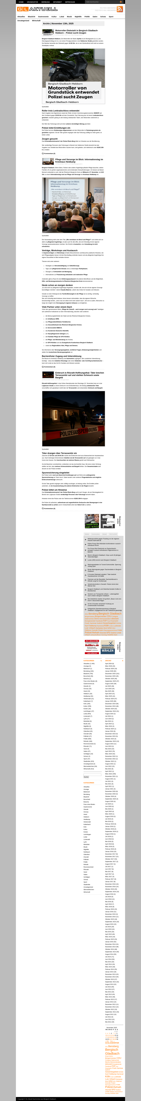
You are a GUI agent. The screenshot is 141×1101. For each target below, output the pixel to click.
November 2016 (110, 886)
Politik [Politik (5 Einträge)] (119, 630)
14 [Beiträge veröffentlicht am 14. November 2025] (113, 1035)
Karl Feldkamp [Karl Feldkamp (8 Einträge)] (91, 626)
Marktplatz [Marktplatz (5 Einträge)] (99, 628)
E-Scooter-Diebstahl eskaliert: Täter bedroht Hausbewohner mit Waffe (102, 575)
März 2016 (108, 906)
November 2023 (110, 736)
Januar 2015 (109, 942)
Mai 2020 (108, 809)
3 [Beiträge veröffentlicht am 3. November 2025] (105, 1033)
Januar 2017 (109, 881)
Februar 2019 (109, 824)
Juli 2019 (108, 819)
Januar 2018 (109, 851)
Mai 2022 (108, 769)
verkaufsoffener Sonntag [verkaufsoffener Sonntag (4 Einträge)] (98, 635)
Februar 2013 (109, 999)
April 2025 (108, 693)
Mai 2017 (108, 871)
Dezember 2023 (110, 734)
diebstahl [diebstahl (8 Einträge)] (115, 619)
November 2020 (110, 794)
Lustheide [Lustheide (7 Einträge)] (117, 626)
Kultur (54, 17)
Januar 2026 (109, 671)
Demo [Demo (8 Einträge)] (96, 619)
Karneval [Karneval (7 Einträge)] (100, 626)
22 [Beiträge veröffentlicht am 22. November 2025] (115, 1037)
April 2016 (108, 904)
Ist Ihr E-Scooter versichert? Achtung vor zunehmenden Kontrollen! (101, 604)
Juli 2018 (108, 836)
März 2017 (108, 876)
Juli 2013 (108, 987)
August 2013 (109, 984)
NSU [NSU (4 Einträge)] (113, 628)
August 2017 (109, 864)
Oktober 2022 (109, 761)
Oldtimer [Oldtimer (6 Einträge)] (88, 630)
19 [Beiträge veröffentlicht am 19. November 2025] (110, 1037)
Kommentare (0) (49, 153)
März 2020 (108, 814)
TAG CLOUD (113, 534)
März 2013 (108, 997)
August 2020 (109, 801)
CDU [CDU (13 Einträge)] (109, 616)
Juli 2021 (108, 781)
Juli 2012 (108, 1017)
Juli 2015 (108, 927)
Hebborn (86, 693)
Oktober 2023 (109, 739)
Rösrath (86, 746)
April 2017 (108, 874)
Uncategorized (23, 21)
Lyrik (85, 719)
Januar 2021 (109, 789)
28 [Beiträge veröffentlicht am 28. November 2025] (113, 1039)
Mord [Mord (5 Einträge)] (105, 628)
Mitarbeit (57, 2)
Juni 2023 (108, 746)
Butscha (86, 678)
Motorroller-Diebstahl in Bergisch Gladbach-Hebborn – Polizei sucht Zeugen (76, 31)
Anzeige (86, 666)
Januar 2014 (109, 972)
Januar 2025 (109, 701)
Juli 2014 (108, 957)
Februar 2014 (109, 969)
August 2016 (109, 894)
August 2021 (109, 779)
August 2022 (109, 764)
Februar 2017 (109, 879)
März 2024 (108, 726)
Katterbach (87, 701)
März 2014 (108, 967)
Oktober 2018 (109, 829)
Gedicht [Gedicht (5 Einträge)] (99, 623)
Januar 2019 (109, 826)
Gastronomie (43, 17)
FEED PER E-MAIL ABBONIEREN (105, 10)
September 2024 (110, 711)
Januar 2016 (109, 911)
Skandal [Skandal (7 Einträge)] (103, 633)
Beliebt (87, 534)
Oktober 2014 (109, 949)
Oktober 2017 (109, 859)
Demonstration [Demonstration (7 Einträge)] (105, 619)
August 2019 (109, 816)
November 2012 (110, 1007)
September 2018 (110, 831)
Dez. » (112, 1041)
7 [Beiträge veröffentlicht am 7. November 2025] (113, 1033)
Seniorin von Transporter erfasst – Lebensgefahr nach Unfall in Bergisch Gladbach (103, 595)
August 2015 (109, 924)
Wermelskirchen (89, 766)
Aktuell (104, 534)
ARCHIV (108, 661)
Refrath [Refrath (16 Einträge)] (95, 632)
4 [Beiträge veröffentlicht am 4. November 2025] (107, 1033)
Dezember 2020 (110, 791)
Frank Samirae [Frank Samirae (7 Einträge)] (90, 623)
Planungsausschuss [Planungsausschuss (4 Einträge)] (110, 630)
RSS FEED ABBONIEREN (108, 8)
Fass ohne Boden (89, 681)
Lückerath (87, 716)
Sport (111, 17)
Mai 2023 (108, 749)
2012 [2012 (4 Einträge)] (86, 614)
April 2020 (108, 811)
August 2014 (109, 954)
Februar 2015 (109, 939)
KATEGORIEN (89, 661)
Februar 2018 (109, 849)
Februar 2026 (109, 668)
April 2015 (108, 934)
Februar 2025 (109, 698)
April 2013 (108, 994)
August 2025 (109, 683)
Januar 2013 (109, 1002)
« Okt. (107, 1041)
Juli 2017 (108, 866)
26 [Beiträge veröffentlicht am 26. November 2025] (110, 1039)
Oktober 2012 (109, 1009)
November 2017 (110, 856)
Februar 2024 (109, 729)
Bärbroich (87, 668)
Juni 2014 (108, 959)
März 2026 (108, 666)
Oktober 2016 (109, 889)
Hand (85, 691)
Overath (86, 734)
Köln (85, 703)
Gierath (86, 686)
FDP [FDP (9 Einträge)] (105, 621)
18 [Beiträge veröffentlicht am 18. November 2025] (108, 1037)
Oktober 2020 (109, 796)
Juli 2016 (108, 896)
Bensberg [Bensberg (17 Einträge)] (93, 613)
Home (21, 2)
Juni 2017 (108, 869)
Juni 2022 (108, 766)
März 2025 (108, 696)
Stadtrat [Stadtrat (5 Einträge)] (113, 633)
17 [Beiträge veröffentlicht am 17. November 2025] (106, 1037)
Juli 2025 (108, 686)
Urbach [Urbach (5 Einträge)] (87, 635)
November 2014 (110, 947)
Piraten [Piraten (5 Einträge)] (100, 630)
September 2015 (110, 922)
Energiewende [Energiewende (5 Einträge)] (90, 621)
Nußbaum (87, 729)
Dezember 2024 (110, 703)
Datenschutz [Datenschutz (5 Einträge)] (89, 619)
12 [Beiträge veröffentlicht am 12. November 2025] (110, 1035)
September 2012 (110, 1012)
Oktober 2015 (109, 919)
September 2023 (110, 741)
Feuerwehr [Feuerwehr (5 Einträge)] (114, 621)
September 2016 (110, 891)
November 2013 (110, 977)
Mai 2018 (108, 841)
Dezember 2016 (110, 884)
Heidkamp (87, 696)
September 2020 (110, 799)
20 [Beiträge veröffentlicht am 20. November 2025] (112, 1037)
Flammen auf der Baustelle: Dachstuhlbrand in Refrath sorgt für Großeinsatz (103, 580)
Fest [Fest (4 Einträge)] (108, 621)
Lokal (62, 17)
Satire (95, 17)
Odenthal (86, 731)
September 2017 (110, 861)
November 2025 (110, 676)
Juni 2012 (108, 1019)
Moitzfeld (86, 721)
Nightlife (78, 17)
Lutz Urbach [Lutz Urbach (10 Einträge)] (90, 628)
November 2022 (110, 759)
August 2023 (109, 744)
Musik (69, 17)
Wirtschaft (36, 21)
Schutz (103, 17)
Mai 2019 (108, 821)
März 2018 (108, 846)
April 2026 (108, 663)
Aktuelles (21, 17)
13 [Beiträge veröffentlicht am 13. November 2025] (112, 1035)
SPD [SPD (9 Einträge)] (108, 633)
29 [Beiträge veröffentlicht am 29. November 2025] (115, 1039)
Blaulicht (31, 17)
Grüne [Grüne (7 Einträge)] (118, 623)
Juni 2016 (108, 899)
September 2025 (110, 681)
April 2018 (108, 844)
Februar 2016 (109, 909)
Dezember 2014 (110, 944)
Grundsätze (32, 2)
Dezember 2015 (110, 914)
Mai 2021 (108, 784)
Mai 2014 (108, 962)
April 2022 (108, 771)
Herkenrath (87, 698)
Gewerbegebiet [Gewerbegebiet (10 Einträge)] (109, 623)
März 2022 (108, 774)
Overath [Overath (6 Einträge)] (95, 630)
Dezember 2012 (110, 1004)
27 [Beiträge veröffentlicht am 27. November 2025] (112, 1039)
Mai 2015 (108, 932)
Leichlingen (87, 711)
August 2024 (109, 714)
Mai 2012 (108, 1022)
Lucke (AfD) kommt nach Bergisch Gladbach (102, 560)
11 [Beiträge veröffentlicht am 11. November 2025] (108, 1035)
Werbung (45, 2)
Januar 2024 (109, 731)
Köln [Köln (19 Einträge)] (106, 625)
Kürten (86, 709)
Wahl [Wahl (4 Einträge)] (115, 635)
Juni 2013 (108, 989)
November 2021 (110, 776)
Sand (85, 749)
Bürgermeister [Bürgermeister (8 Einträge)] (100, 616)
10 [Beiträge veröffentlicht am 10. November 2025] (106, 1035)
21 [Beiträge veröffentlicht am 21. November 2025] (113, 1037)
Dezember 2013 (110, 974)
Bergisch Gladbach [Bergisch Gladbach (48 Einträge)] (110, 613)
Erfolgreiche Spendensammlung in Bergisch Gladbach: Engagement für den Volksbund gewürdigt (105, 609)
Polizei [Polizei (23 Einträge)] (88, 632)
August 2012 (109, 1014)
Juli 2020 (108, 804)
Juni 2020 (108, 806)
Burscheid (87, 676)
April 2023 (108, 751)
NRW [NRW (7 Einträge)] (110, 628)
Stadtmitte (87, 761)
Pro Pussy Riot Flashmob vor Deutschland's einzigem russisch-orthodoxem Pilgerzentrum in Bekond (103, 550)
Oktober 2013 (109, 979)
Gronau (86, 688)
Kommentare (95, 534)
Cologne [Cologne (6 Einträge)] (115, 616)
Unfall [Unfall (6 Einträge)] (119, 633)
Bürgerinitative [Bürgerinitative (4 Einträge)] (89, 616)
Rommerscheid (88, 744)
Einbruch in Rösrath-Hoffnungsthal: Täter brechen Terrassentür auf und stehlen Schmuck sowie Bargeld (79, 375)
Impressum (70, 2)
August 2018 (109, 834)
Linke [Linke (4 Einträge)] (111, 626)
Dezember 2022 (110, 756)
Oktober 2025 (109, 678)
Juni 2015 (108, 929)
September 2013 (110, 982)
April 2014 (108, 964)
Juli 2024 (108, 716)
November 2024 (110, 706)
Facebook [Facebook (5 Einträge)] (99, 621)
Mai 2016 (108, 901)
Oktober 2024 (109, 709)
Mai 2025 (108, 691)
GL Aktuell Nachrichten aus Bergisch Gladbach (41, 1099)
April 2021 (108, 786)
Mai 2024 (108, 721)
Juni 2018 (108, 839)
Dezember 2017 (110, 854)
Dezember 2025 (110, 673)
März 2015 (108, 937)
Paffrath (86, 736)
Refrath (86, 741)
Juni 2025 (108, 688)
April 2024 (108, 724)
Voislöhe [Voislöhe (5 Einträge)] (110, 635)
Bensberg (87, 671)
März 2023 (108, 754)
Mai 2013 (108, 992)
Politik (87, 17)
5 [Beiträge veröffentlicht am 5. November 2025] (109, 1033)
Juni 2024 (108, 719)
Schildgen (87, 754)
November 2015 (110, 917)
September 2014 (110, 952)
